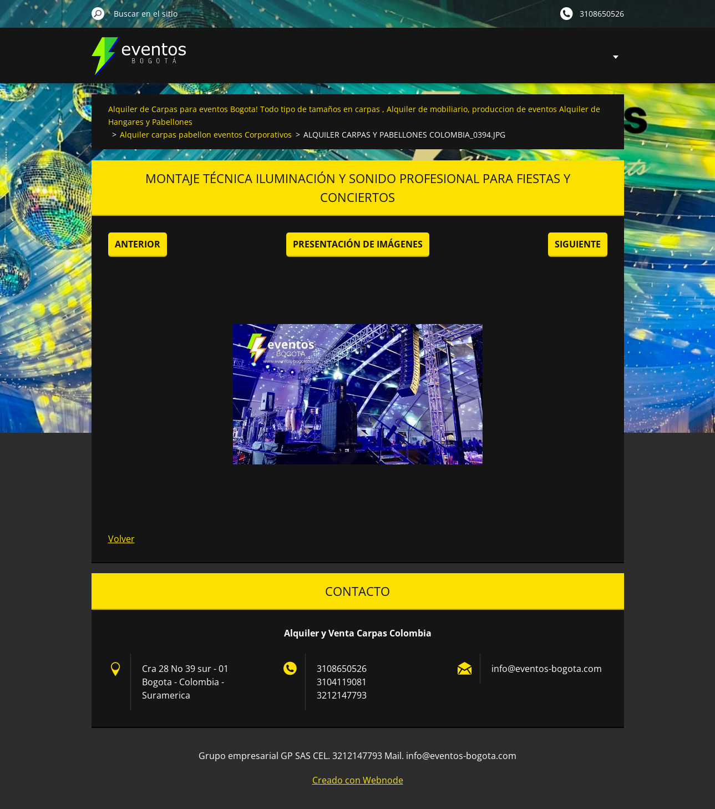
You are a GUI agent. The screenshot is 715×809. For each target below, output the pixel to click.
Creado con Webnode (357, 780)
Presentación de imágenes (358, 244)
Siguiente (578, 244)
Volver (121, 539)
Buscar (98, 13)
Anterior (137, 244)
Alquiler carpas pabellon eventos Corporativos (206, 134)
